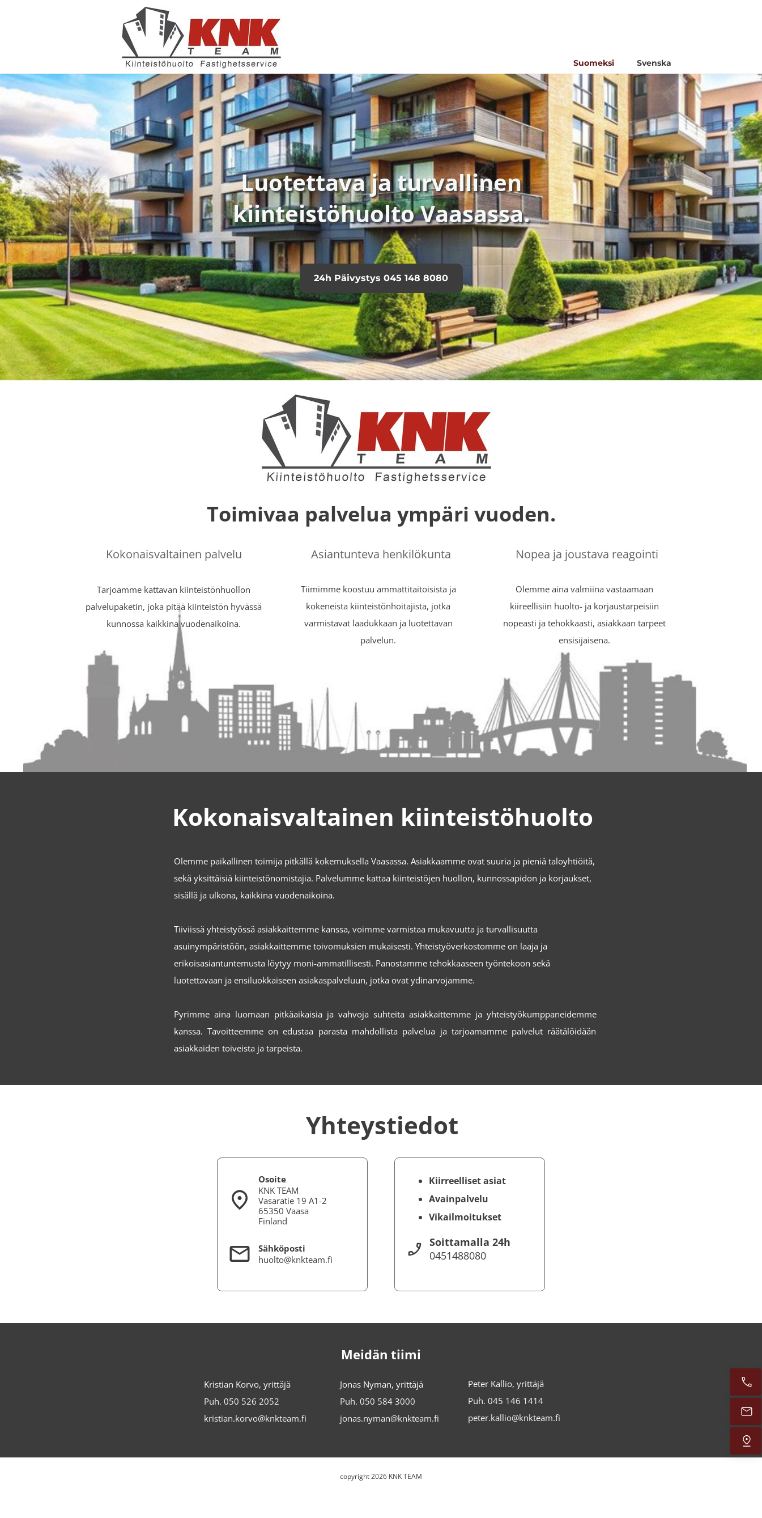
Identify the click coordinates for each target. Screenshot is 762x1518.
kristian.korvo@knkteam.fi (255, 1418)
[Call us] (745, 1382)
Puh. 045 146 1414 (505, 1400)
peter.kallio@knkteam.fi (514, 1417)
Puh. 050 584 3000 (377, 1401)
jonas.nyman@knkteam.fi (389, 1418)
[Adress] (745, 1441)
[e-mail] (745, 1411)
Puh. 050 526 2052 (241, 1401)
